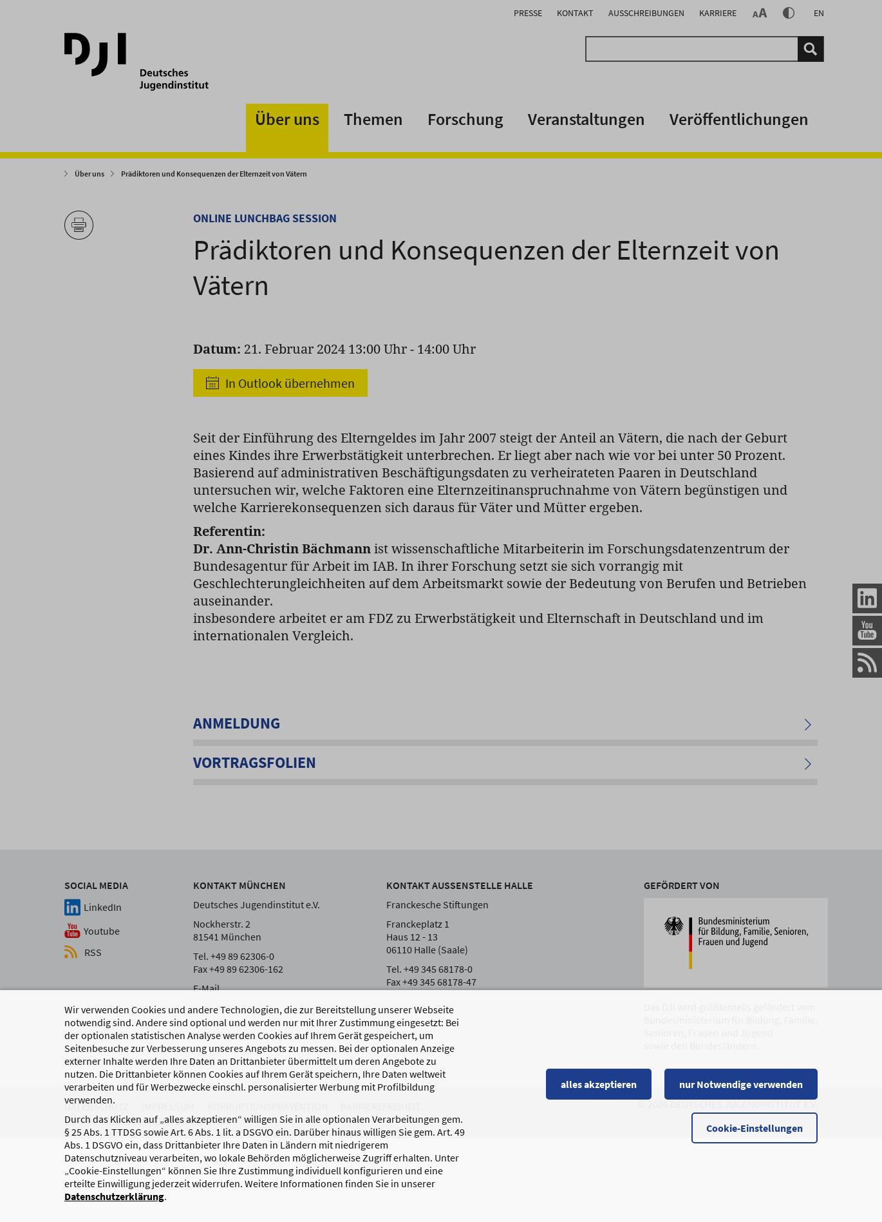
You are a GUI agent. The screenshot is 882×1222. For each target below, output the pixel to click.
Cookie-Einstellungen (754, 1128)
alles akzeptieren (599, 1084)
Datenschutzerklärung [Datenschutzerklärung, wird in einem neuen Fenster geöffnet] (114, 1196)
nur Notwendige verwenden (741, 1084)
